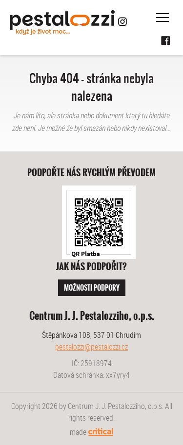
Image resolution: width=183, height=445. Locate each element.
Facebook (166, 41)
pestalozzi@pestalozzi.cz (91, 346)
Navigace (162, 17)
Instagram (122, 21)
